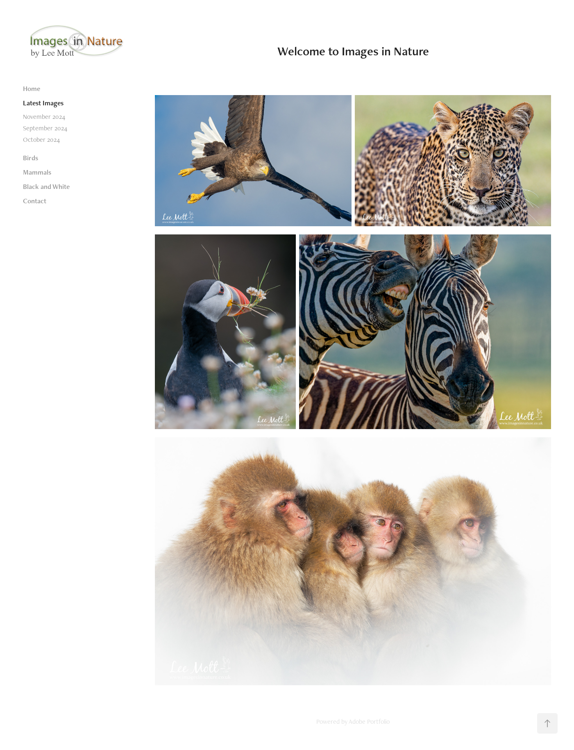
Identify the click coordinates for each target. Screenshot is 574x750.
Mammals (37, 172)
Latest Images (43, 102)
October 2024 (41, 139)
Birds (30, 157)
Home (31, 88)
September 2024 (45, 128)
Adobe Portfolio (369, 721)
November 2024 (44, 116)
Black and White (46, 186)
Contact (34, 200)
